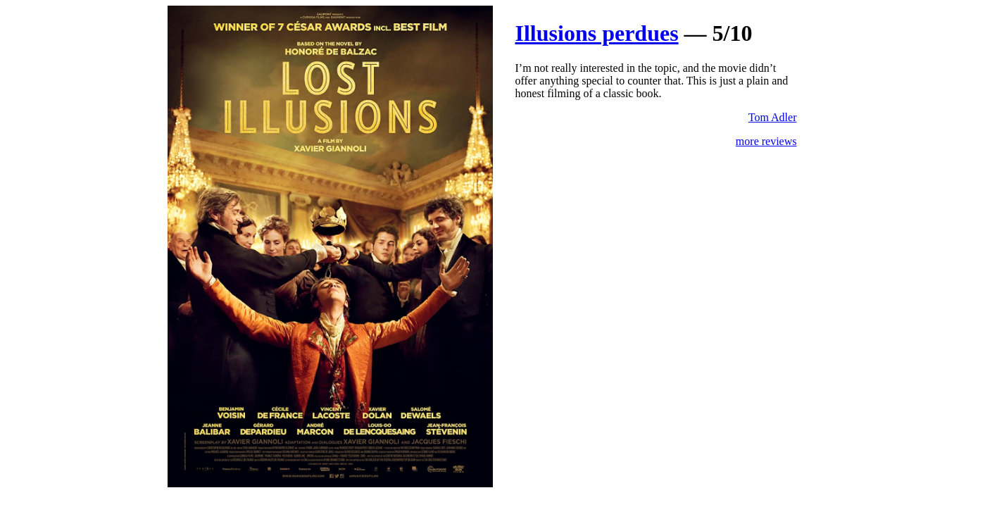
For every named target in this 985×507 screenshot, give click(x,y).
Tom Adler (772, 117)
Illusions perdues (597, 33)
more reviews (766, 141)
